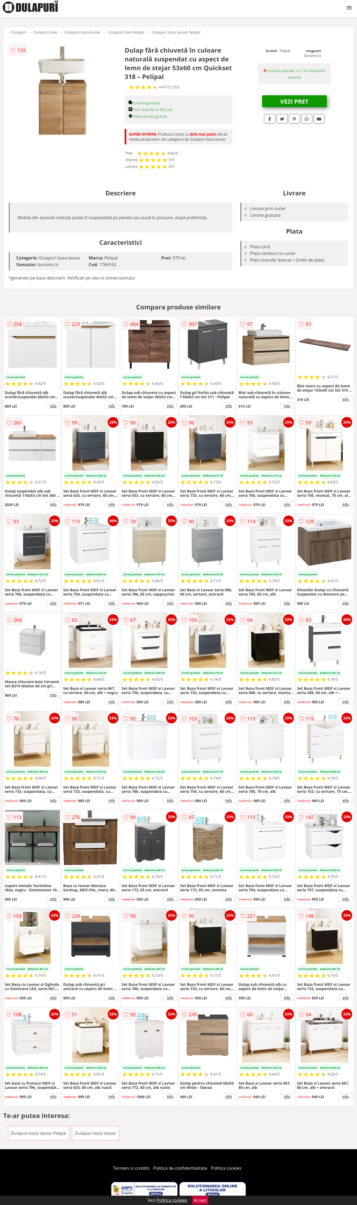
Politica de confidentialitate (180, 1168)
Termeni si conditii (131, 1168)
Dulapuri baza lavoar (83, 32)
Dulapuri (18, 32)
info (53, 405)
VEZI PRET (294, 101)
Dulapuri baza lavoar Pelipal (176, 32)
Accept (200, 1200)
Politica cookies (226, 1168)
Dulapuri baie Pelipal (126, 32)
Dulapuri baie (45, 32)
